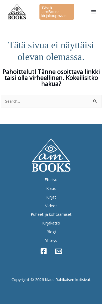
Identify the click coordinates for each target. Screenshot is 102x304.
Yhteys (51, 240)
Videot (51, 205)
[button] (56, 12)
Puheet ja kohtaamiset (51, 214)
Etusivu (51, 179)
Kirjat (51, 197)
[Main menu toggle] (93, 11)
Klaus (51, 188)
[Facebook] (43, 251)
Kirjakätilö (51, 223)
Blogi (51, 231)
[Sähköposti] (58, 251)
